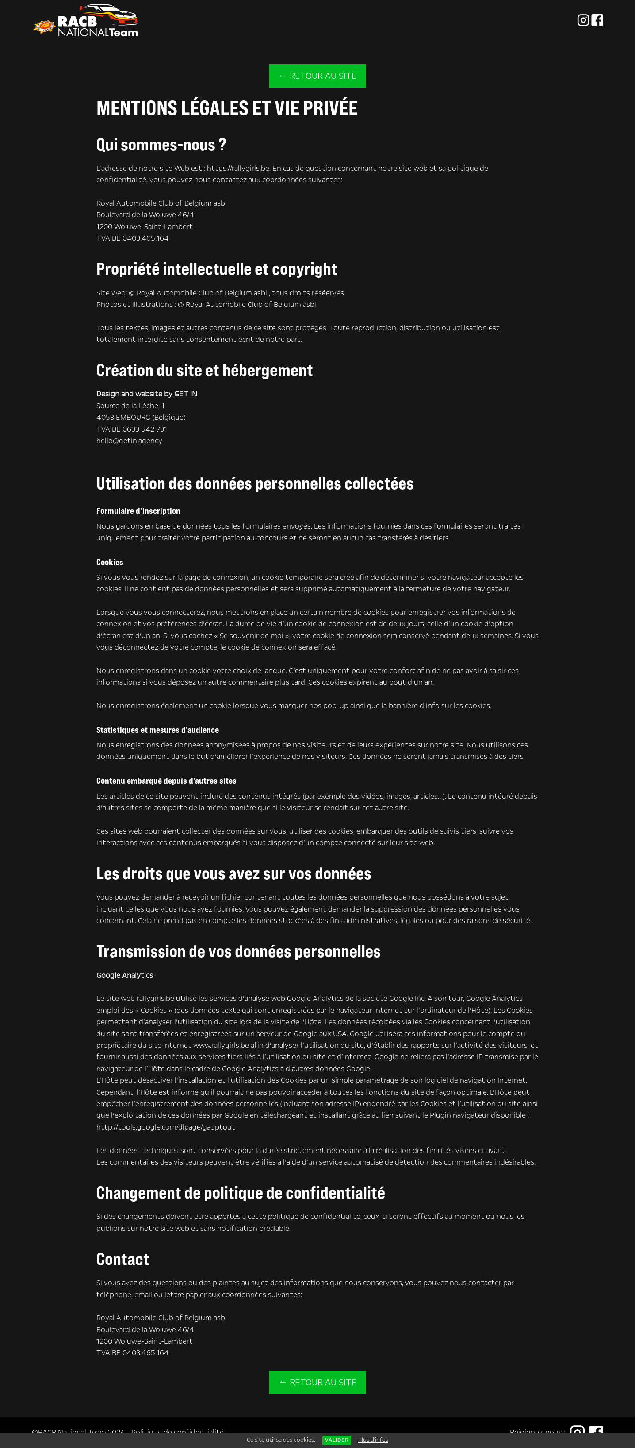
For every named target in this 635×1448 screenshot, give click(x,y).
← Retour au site (317, 76)
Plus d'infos (373, 1440)
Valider (336, 1440)
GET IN (185, 394)
